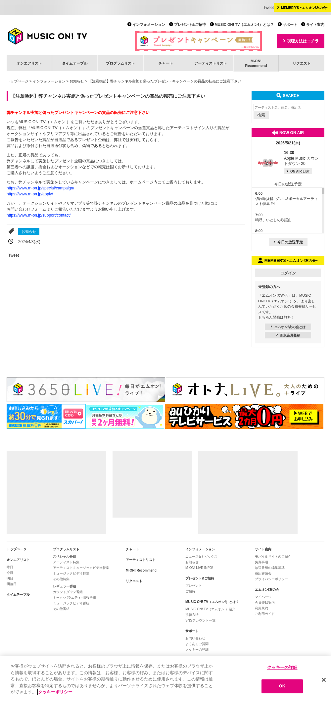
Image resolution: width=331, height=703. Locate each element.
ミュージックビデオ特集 (71, 573)
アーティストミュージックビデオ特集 (81, 568)
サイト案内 (315, 24)
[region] (165, 679)
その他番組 (61, 609)
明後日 (12, 584)
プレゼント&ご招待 (190, 24)
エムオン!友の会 (267, 589)
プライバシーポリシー (271, 579)
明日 (10, 578)
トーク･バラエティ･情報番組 (74, 597)
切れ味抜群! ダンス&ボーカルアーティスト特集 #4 (286, 198)
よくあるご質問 (197, 644)
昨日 (10, 567)
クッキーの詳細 (197, 649)
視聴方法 (192, 615)
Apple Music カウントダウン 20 (301, 158)
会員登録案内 (265, 602)
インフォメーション (148, 24)
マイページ (263, 597)
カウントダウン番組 (68, 592)
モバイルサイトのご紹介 (273, 556)
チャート (166, 63)
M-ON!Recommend (256, 63)
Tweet (268, 7)
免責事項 (261, 562)
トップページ (17, 81)
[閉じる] (323, 680)
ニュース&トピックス (201, 556)
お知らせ (77, 81)
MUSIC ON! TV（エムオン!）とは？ (244, 24)
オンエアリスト (29, 63)
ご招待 (190, 591)
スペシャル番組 (64, 556)
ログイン (288, 273)
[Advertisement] (56, 492)
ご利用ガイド (265, 614)
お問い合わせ (195, 638)
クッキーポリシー (55, 691)
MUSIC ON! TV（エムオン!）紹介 (210, 609)
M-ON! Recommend (141, 570)
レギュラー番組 (64, 586)
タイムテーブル (74, 63)
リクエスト (302, 63)
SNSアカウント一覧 (200, 620)
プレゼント (193, 585)
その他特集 (61, 579)
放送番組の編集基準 (270, 568)
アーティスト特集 (66, 562)
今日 (10, 573)
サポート (290, 24)
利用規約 (261, 608)
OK (282, 686)
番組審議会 (263, 573)
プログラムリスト (120, 63)
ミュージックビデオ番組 (71, 603)
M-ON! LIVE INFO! (199, 568)
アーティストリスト (210, 63)
